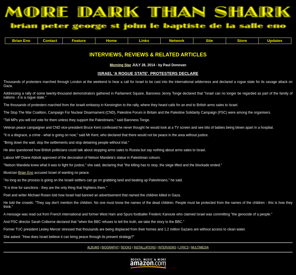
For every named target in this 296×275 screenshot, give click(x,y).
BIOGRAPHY (110, 247)
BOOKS (126, 247)
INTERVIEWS (167, 247)
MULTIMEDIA (200, 247)
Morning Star (120, 65)
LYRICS (183, 247)
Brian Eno (26, 173)
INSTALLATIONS (145, 247)
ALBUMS (93, 247)
